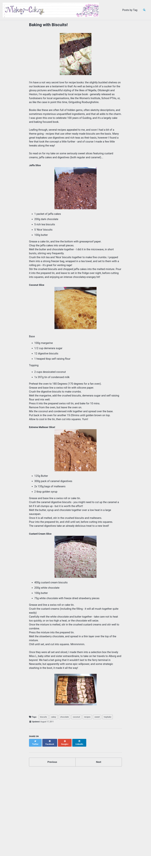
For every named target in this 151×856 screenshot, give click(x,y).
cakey (53, 716)
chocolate (64, 716)
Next (98, 758)
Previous (52, 758)
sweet (97, 716)
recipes (87, 716)
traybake (107, 716)
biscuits (43, 716)
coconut (76, 716)
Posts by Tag (128, 10)
